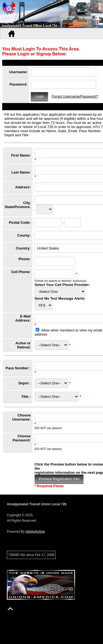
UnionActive (35, 532)
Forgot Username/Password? (75, 96)
